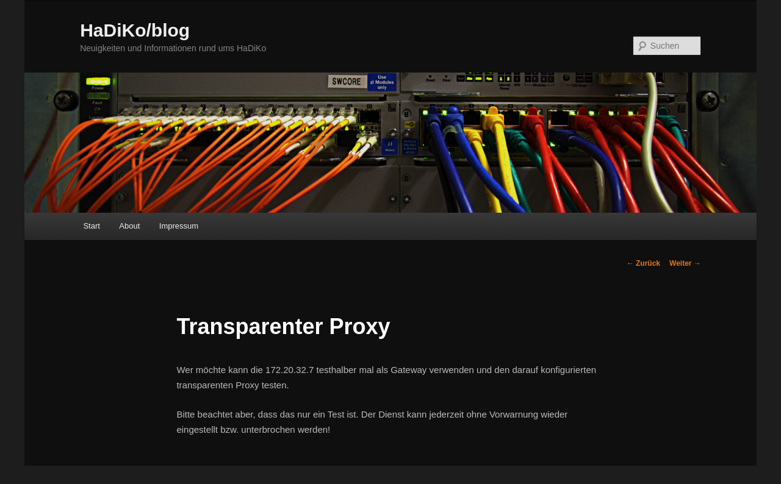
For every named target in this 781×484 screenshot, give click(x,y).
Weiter (685, 263)
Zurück (643, 263)
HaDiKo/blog (135, 30)
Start (91, 225)
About (129, 225)
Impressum (178, 225)
